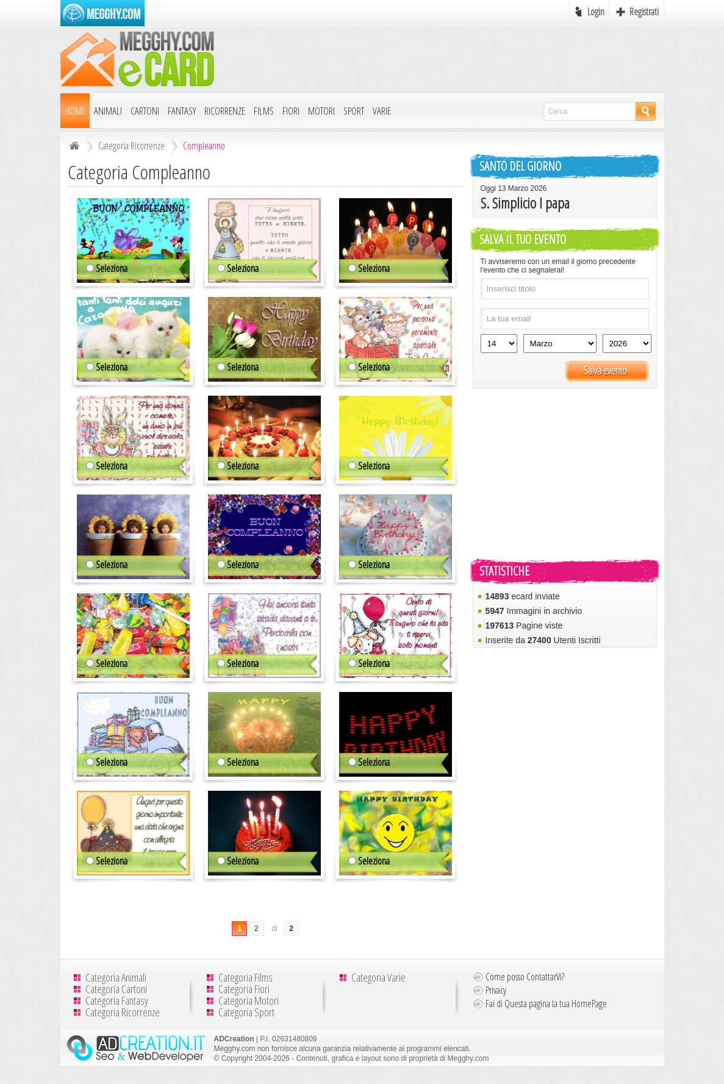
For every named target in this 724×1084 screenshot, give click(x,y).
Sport (353, 111)
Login (595, 11)
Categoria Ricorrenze (131, 145)
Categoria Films (245, 977)
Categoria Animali (115, 977)
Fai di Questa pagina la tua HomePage (546, 1003)
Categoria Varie (378, 977)
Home (75, 111)
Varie (382, 111)
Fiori (290, 111)
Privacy (496, 990)
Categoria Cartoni (116, 989)
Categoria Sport (246, 1012)
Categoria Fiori (244, 989)
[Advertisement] (442, 59)
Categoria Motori (248, 1000)
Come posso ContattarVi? (525, 976)
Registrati (644, 11)
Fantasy (182, 111)
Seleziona (106, 268)
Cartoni (145, 111)
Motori (321, 111)
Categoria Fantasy (116, 1000)
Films (264, 111)
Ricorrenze (224, 111)
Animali (108, 111)
